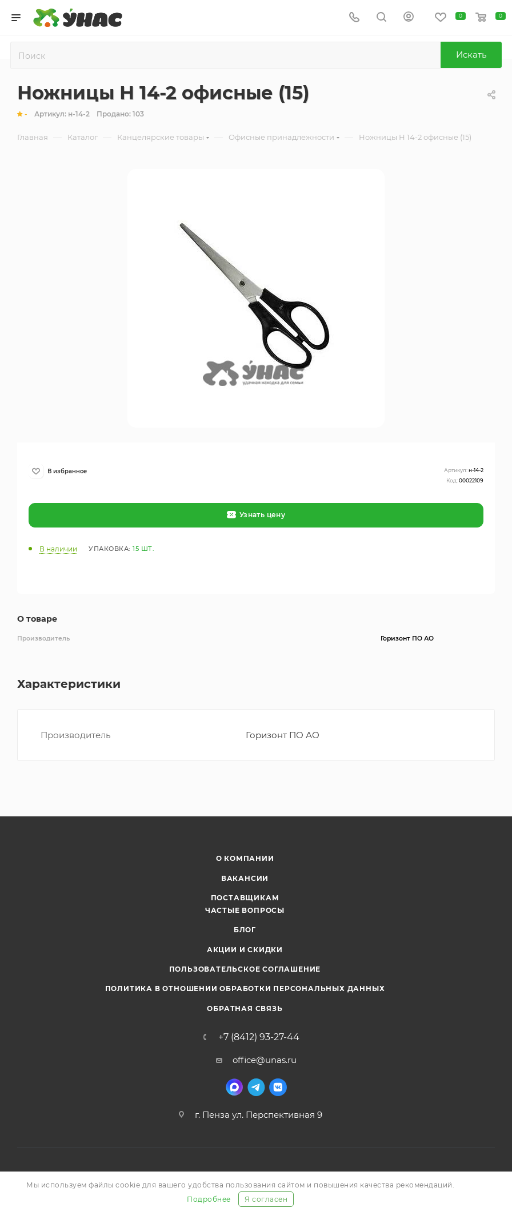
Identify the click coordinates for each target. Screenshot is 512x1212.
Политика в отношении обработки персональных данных (245, 988)
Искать (471, 54)
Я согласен (266, 1199)
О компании (245, 858)
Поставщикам (245, 897)
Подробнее (209, 1199)
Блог (245, 929)
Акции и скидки (245, 949)
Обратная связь (244, 1008)
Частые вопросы (245, 910)
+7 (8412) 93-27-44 (258, 1037)
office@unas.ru (265, 1059)
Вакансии (245, 878)
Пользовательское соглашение (245, 969)
